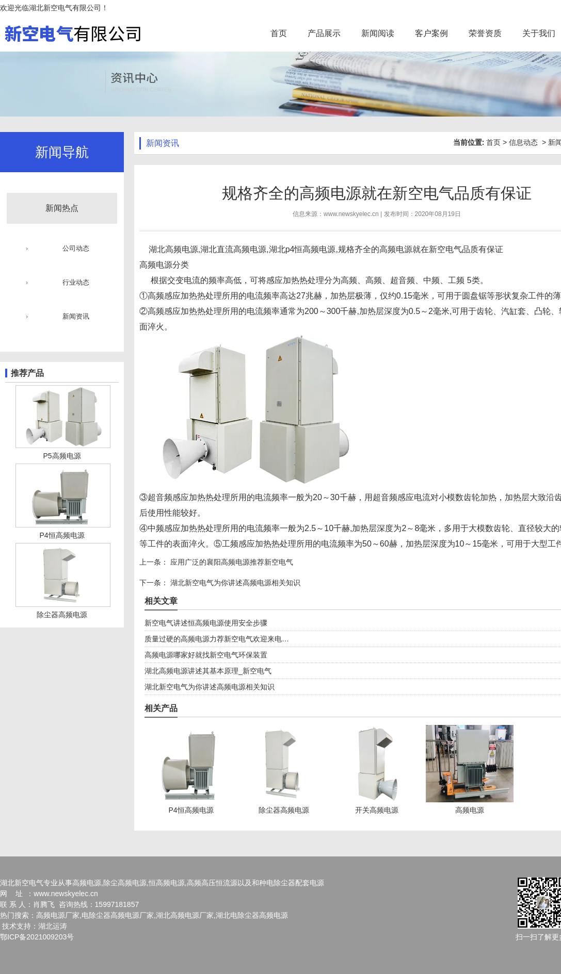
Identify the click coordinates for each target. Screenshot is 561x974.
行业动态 (75, 282)
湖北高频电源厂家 (185, 915)
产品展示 (324, 33)
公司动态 (75, 248)
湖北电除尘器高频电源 (252, 915)
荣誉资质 (485, 33)
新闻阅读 (377, 33)
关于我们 (538, 33)
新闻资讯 (75, 316)
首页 (278, 33)
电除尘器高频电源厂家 (118, 915)
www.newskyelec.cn (351, 214)
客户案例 (431, 33)
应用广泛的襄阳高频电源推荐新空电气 (230, 562)
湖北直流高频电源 (233, 249)
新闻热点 (61, 208)
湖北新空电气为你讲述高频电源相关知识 (234, 583)
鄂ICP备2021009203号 (37, 937)
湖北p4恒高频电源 (302, 249)
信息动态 (523, 142)
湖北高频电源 (173, 249)
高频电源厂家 (57, 915)
